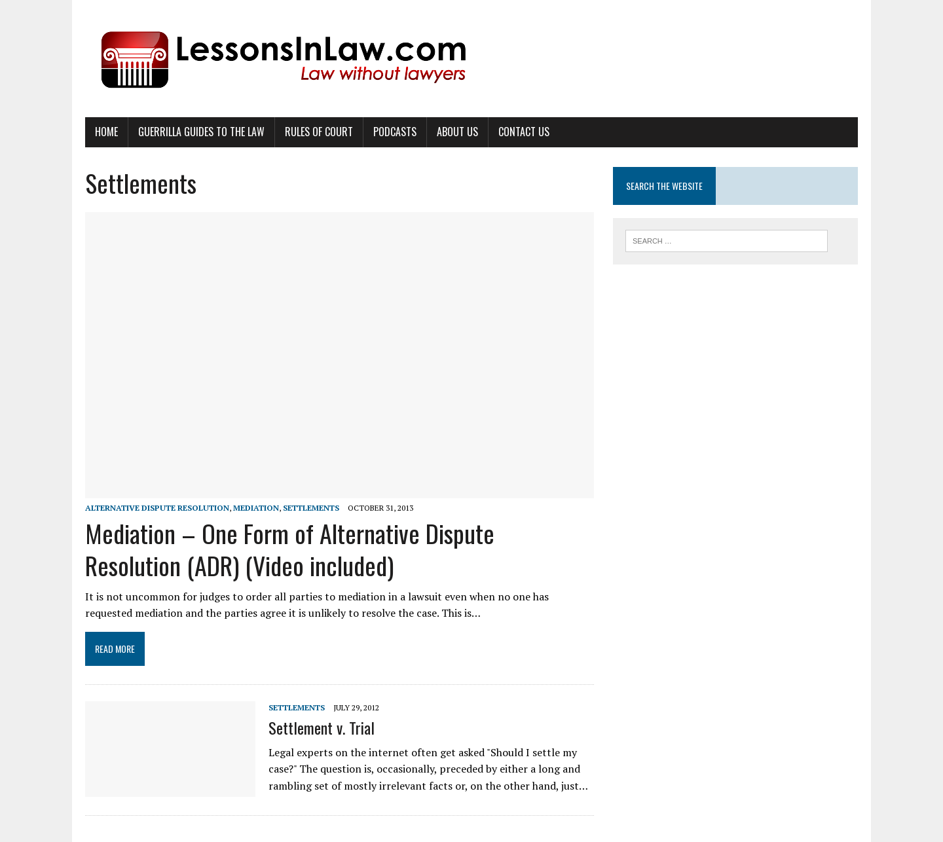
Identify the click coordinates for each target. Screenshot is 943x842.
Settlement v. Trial (321, 727)
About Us (457, 131)
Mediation (256, 508)
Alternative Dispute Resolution (157, 508)
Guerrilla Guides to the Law (201, 131)
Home (106, 131)
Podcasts (394, 131)
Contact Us (523, 131)
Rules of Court (319, 131)
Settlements (311, 508)
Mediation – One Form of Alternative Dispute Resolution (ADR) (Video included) (289, 549)
